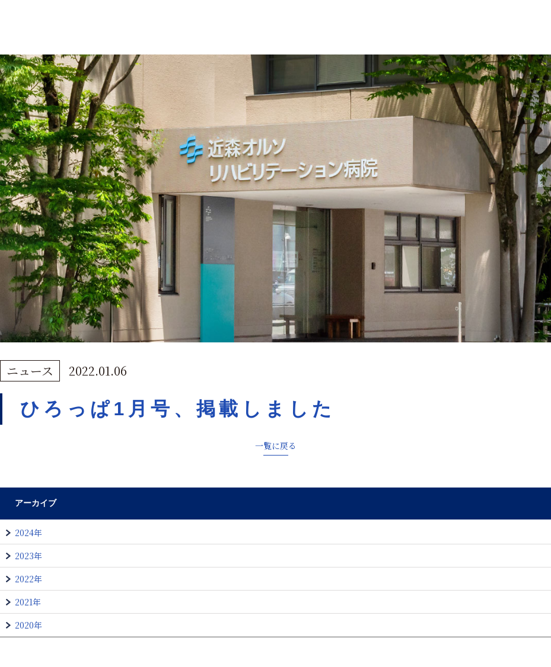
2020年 (28, 625)
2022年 (28, 579)
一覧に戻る (276, 445)
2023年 (28, 556)
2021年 (28, 602)
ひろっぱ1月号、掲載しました (177, 408)
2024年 (28, 532)
